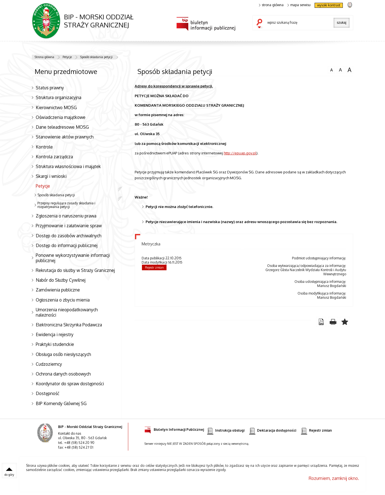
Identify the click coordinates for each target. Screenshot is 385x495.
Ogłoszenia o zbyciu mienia (63, 300)
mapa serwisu (299, 5)
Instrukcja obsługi (225, 431)
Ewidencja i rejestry (54, 334)
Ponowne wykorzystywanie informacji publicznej (73, 257)
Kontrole (44, 147)
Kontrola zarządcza (54, 156)
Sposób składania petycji (96, 57)
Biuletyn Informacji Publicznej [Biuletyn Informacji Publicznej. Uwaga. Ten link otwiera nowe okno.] (174, 428)
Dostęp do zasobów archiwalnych (68, 235)
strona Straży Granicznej (349, 4)
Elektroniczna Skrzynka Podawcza (69, 324)
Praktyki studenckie (55, 344)
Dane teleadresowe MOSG (62, 127)
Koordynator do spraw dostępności (70, 383)
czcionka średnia (340, 69)
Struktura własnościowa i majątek (68, 166)
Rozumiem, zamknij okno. (334, 478)
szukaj (260, 24)
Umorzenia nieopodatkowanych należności (67, 312)
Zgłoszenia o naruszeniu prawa (66, 216)
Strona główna (44, 57)
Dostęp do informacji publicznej (67, 245)
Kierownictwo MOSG (56, 107)
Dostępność (47, 393)
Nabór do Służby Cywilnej (60, 280)
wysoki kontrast (328, 5)
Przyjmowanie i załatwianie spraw (69, 225)
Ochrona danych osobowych (63, 374)
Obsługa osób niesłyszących (63, 354)
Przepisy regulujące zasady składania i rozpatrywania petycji (66, 205)
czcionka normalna (331, 69)
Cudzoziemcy (49, 364)
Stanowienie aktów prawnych (65, 137)
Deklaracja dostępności (272, 431)
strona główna (271, 5)
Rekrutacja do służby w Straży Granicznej (75, 270)
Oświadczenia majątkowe (60, 117)
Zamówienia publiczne (58, 290)
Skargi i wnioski (51, 176)
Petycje (67, 57)
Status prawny (50, 87)
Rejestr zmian (154, 267)
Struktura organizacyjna (58, 97)
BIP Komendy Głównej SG (61, 403)
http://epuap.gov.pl (240, 152)
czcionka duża (349, 69)
